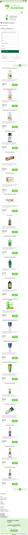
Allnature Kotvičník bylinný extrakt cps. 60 (9, 68)
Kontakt (1, 502)
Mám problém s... (5, 25)
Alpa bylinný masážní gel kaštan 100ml (10, 341)
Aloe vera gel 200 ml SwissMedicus (10, 236)
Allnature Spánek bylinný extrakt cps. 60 (10, 110)
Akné (10, 37)
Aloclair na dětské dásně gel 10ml (10, 194)
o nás (18, 0)
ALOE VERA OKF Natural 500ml (10, 257)
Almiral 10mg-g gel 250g (10, 173)
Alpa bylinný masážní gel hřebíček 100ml (10, 320)
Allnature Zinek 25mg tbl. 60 (10, 131)
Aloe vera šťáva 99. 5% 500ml (9, 278)
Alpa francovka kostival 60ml (10, 467)
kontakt (21, 0)
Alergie (10, 40)
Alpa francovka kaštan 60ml (10, 446)
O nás (1, 500)
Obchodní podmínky (3, 497)
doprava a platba (6, 0)
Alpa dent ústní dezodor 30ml (10, 383)
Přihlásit (15, 17)
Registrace (11, 17)
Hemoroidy (10, 48)
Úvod (1, 496)
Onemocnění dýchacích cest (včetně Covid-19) (10, 32)
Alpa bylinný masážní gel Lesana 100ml (10, 362)
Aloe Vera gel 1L (10, 215)
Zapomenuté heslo (3, 509)
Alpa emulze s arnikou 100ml (10, 404)
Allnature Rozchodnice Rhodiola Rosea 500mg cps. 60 (10, 90)
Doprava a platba (3, 499)
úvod (1, 0)
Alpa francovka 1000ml (10, 425)
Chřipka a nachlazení (10, 43)
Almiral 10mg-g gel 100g (10, 152)
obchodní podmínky (12, 0)
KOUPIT (15, 84)
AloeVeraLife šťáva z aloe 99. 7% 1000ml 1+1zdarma (10, 300)
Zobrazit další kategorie (10, 51)
